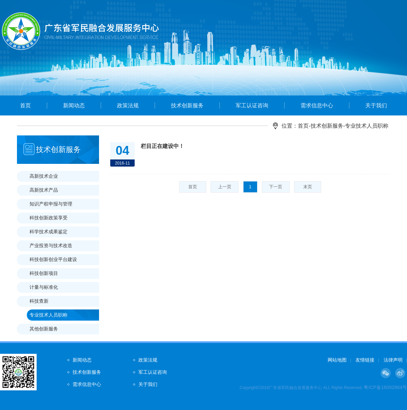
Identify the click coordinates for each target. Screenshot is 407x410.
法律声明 (393, 360)
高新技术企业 (44, 176)
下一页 (275, 186)
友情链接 (364, 360)
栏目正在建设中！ (162, 146)
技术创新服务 (187, 105)
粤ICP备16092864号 (385, 387)
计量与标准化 (44, 287)
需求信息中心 (317, 105)
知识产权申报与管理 (51, 204)
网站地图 (337, 360)
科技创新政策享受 (48, 217)
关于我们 (376, 105)
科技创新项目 (44, 273)
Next (378, 59)
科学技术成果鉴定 (48, 231)
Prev (28, 59)
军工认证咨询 (252, 105)
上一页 (224, 186)
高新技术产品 (44, 190)
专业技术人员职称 (48, 315)
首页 (25, 105)
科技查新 (39, 301)
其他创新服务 (44, 328)
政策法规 (128, 105)
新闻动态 (74, 105)
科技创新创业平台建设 (53, 259)
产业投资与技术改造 (51, 245)
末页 (307, 186)
